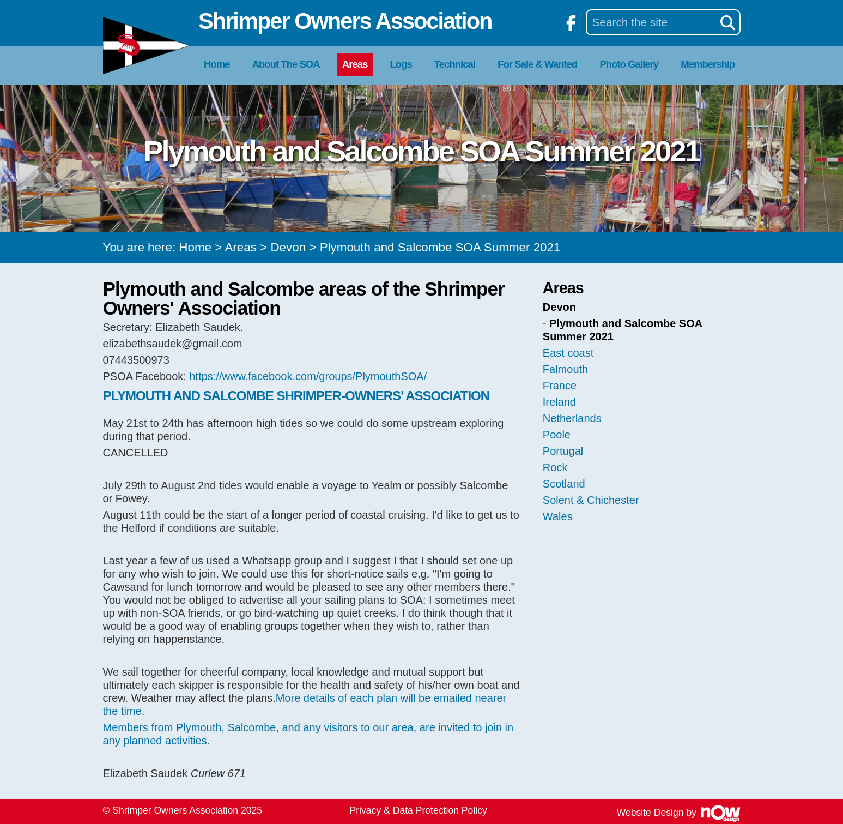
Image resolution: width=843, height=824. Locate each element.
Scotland (564, 484)
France (560, 386)
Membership (708, 64)
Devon (288, 247)
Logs (400, 64)
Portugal (563, 451)
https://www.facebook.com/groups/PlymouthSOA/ (308, 376)
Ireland (559, 402)
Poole (557, 435)
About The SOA (286, 64)
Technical (454, 64)
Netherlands (572, 418)
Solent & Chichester (591, 500)
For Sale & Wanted (537, 64)
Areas (355, 64)
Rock (555, 467)
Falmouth (565, 369)
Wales (558, 516)
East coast (568, 353)
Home (217, 64)
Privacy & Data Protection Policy (418, 810)
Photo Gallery (628, 64)
